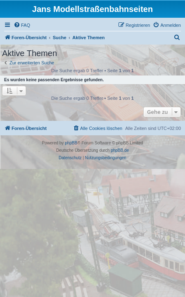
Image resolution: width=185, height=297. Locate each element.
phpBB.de (120, 150)
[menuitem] (22, 25)
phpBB (71, 143)
